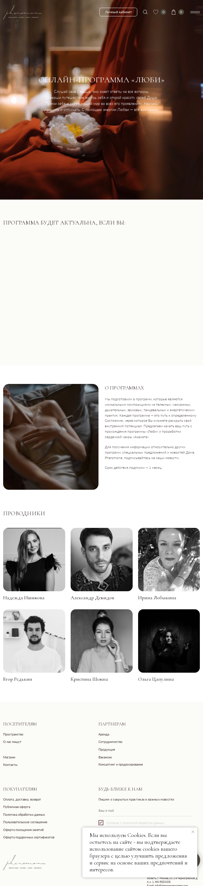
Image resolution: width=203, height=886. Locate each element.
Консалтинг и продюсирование (120, 764)
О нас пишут (12, 741)
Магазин (9, 757)
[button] (34, 559)
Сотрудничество (110, 741)
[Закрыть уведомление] (193, 832)
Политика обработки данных (24, 814)
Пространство (13, 734)
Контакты (10, 764)
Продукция (106, 749)
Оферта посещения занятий (23, 830)
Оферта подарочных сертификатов (28, 837)
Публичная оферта (16, 807)
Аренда (103, 734)
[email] (145, 810)
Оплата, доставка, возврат (22, 799)
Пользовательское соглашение (25, 822)
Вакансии (105, 757)
